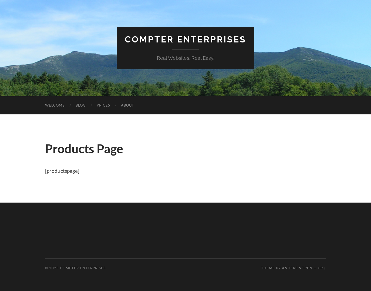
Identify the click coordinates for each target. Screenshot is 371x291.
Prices (103, 105)
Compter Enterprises (185, 39)
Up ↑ (322, 268)
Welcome (55, 105)
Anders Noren (297, 268)
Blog (81, 105)
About (127, 105)
